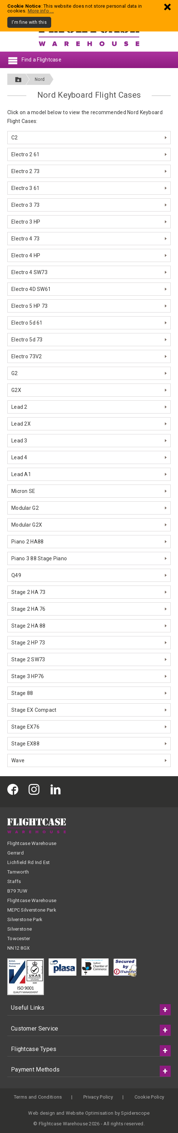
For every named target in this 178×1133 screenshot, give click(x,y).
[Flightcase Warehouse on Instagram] (36, 789)
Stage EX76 (25, 727)
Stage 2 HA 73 (28, 592)
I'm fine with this (29, 22)
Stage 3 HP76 (27, 676)
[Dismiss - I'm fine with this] (167, 7)
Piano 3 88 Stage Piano (39, 558)
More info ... (41, 11)
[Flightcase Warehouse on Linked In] (57, 789)
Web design (41, 1113)
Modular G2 (25, 508)
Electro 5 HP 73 (29, 306)
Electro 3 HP (25, 222)
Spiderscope (135, 1113)
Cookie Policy (149, 1097)
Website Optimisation (90, 1113)
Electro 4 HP (25, 255)
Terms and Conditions (38, 1097)
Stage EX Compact (33, 710)
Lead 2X (21, 424)
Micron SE (23, 491)
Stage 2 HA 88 (28, 626)
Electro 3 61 (25, 188)
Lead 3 (19, 441)
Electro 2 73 (25, 171)
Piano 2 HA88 (27, 542)
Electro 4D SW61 (31, 289)
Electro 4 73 (25, 239)
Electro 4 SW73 (29, 272)
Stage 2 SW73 (28, 659)
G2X (16, 390)
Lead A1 (21, 474)
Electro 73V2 (26, 356)
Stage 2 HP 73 (28, 643)
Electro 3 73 (25, 205)
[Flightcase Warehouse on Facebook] (14, 789)
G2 (14, 373)
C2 (14, 138)
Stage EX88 (25, 744)
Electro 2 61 (25, 154)
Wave (17, 760)
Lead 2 (19, 407)
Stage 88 (22, 693)
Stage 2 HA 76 (28, 609)
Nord (40, 79)
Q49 (16, 575)
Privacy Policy (98, 1097)
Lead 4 (19, 457)
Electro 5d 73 (27, 340)
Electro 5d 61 (27, 323)
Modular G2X (26, 525)
